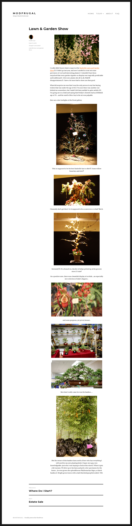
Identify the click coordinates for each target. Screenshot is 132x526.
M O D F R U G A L (24, 13)
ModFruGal (32, 40)
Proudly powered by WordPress (34, 517)
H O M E (91, 13)
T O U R (99, 13)
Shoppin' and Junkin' (35, 45)
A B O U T (109, 13)
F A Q (117, 13)
